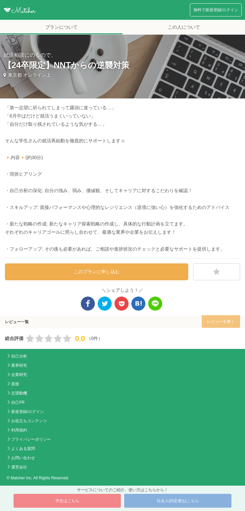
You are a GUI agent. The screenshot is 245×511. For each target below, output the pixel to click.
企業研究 (19, 374)
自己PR (18, 402)
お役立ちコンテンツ (29, 421)
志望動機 (19, 393)
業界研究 (19, 365)
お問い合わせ (23, 458)
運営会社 (19, 467)
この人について (184, 27)
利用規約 (19, 430)
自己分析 (19, 356)
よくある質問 (23, 448)
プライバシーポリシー (31, 439)
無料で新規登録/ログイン (215, 10)
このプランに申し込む (97, 271)
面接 (15, 384)
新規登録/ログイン (27, 411)
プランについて (61, 27)
